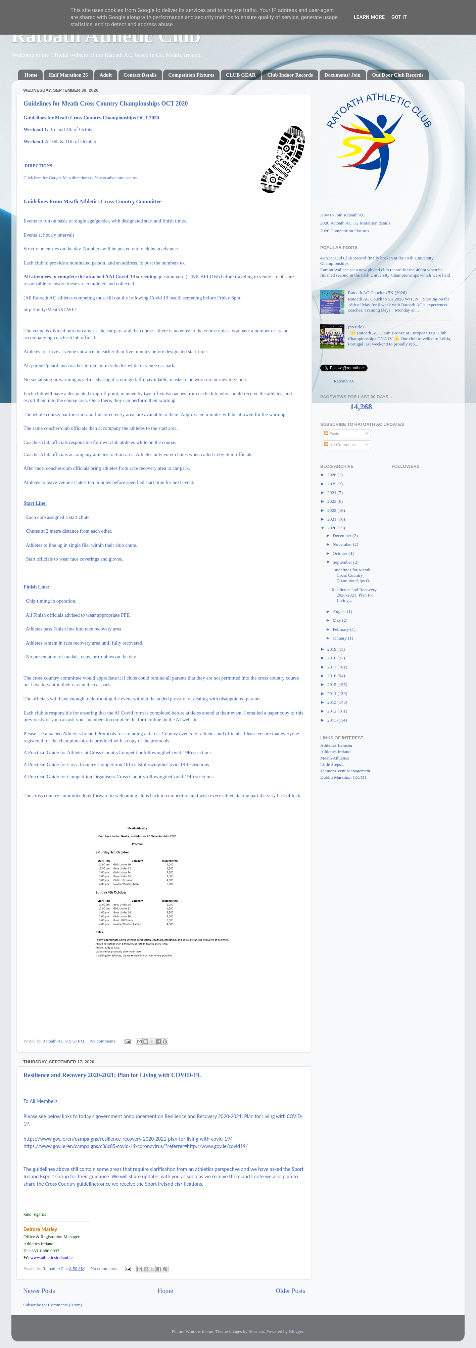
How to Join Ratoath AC (342, 214)
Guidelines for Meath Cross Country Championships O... (352, 575)
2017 (332, 666)
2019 (332, 649)
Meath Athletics (334, 758)
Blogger (296, 1331)
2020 (332, 527)
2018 (332, 657)
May (337, 620)
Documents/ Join (343, 75)
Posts (331, 433)
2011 (332, 720)
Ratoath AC (344, 380)
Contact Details (140, 75)
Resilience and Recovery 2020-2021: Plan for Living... (354, 595)
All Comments (340, 444)
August (340, 611)
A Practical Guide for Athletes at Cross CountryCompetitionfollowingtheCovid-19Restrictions (117, 752)
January (340, 638)
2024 (332, 492)
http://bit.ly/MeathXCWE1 (50, 309)
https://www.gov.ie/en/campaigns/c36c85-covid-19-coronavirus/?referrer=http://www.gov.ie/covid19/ (135, 1146)
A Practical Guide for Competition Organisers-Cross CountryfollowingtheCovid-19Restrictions (118, 776)
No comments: (104, 1041)
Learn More (369, 17)
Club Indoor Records (290, 75)
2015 (332, 684)
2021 (332, 519)
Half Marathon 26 (68, 75)
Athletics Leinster (336, 745)
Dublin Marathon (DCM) (343, 777)
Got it (399, 17)
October (340, 553)
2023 (332, 501)
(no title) (356, 326)
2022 (332, 510)
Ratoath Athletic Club (105, 36)
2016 (332, 675)
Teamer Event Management (345, 770)
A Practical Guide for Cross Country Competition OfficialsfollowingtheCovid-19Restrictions (116, 764)
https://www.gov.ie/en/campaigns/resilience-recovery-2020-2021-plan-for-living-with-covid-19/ (127, 1139)
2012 (332, 710)
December (342, 535)
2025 (332, 483)
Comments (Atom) (65, 1304)
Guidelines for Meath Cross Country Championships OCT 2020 (105, 103)
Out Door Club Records (398, 75)
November (343, 544)
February (341, 629)
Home (31, 75)
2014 (332, 693)
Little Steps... (332, 764)
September (343, 562)
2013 (332, 702)
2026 (332, 474)
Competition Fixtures (191, 75)
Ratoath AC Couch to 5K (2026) (377, 292)
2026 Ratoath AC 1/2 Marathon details (355, 223)
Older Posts (290, 1290)
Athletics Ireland (335, 751)
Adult (105, 75)
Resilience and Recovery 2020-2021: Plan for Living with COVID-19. (112, 1075)
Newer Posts (39, 1290)
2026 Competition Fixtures (344, 230)
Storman (256, 1331)
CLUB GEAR (241, 75)
